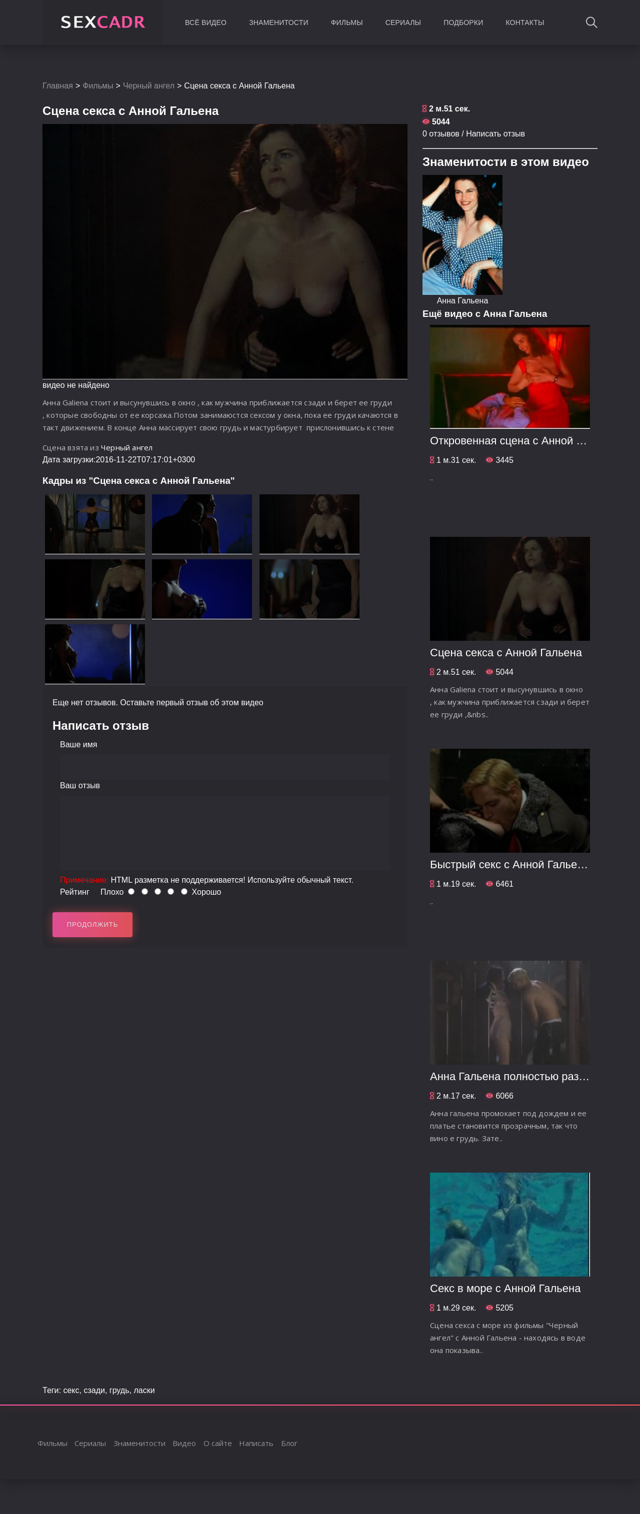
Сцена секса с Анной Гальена (506, 652)
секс (71, 1390)
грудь (120, 1390)
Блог (289, 1443)
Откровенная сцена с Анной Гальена (524, 440)
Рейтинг (75, 892)
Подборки (463, 22)
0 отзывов (441, 133)
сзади (94, 1390)
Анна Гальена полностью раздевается (527, 1076)
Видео (184, 1443)
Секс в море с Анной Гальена (505, 1288)
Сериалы (403, 22)
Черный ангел (148, 85)
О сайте (218, 1443)
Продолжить (92, 924)
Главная (57, 85)
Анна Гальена (462, 300)
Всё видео (205, 22)
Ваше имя (78, 744)
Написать (256, 1443)
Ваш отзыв (80, 785)
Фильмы (347, 22)
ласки (144, 1390)
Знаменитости (278, 22)
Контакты (525, 22)
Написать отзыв (495, 133)
